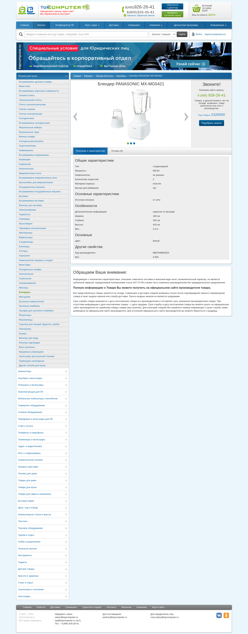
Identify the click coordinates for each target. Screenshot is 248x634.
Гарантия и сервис (92, 607)
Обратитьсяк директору (172, 6)
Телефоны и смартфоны (43, 433)
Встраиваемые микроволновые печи (38, 177)
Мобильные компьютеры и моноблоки (43, 398)
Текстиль (43, 521)
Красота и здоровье (43, 576)
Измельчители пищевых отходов (36, 260)
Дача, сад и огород (43, 508)
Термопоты (24, 214)
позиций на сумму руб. (207, 8)
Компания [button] (156, 25)
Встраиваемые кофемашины (34, 155)
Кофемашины (26, 150)
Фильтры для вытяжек (30, 205)
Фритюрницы (26, 232)
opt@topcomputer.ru (65, 620)
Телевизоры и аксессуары (43, 440)
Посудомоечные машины (32, 187)
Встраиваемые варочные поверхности (39, 91)
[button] (128, 143)
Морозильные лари (29, 132)
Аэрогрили (24, 255)
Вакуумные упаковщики (31, 352)
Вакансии (126, 607)
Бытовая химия (43, 501)
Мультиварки (25, 223)
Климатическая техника (43, 460)
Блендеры (24, 292)
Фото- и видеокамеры (43, 453)
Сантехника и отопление (43, 589)
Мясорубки (24, 297)
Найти (182, 34)
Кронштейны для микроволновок (36, 182)
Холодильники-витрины (31, 141)
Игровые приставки (43, 467)
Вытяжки (23, 196)
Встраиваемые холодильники (34, 123)
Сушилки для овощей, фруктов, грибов (39, 324)
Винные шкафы (27, 136)
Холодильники (26, 118)
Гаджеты (43, 562)
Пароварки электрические (32, 228)
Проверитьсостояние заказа (172, 14)
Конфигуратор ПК (65, 25)
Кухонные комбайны (29, 306)
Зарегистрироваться (215, 34)
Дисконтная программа (186, 25)
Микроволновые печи (30, 173)
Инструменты (43, 555)
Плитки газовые (27, 109)
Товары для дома (43, 480)
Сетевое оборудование (43, 412)
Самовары (24, 219)
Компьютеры (43, 371)
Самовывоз (134, 25)
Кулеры (23, 333)
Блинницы (24, 246)
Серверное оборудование (43, 405)
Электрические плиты (30, 100)
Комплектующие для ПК (43, 392)
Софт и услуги (43, 426)
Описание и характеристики (90, 151)
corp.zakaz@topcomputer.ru (165, 617)
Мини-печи (24, 86)
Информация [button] (218, 25)
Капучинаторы (26, 168)
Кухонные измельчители (31, 301)
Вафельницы (26, 237)
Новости (41, 607)
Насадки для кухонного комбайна (36, 310)
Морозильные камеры (30, 127)
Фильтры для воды (28, 338)
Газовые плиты (27, 95)
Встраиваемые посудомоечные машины (40, 191)
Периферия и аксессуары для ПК (43, 419)
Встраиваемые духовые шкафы (35, 81)
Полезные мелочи (43, 549)
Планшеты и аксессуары (43, 385)
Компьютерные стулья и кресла (43, 514)
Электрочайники (27, 210)
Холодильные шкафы (30, 269)
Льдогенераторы (27, 145)
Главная (24, 25)
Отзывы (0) (117, 151)
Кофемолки (25, 164)
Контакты (111, 607)
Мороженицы (26, 319)
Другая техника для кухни (32, 365)
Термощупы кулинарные (31, 361)
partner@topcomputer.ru (115, 617)
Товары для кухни (43, 487)
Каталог (41, 25)
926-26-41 (139, 6)
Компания (142, 607)
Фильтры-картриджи (29, 342)
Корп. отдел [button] (92, 25)
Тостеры (23, 251)
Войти (199, 34)
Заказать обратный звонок (141, 15)
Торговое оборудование (43, 528)
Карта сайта (158, 607)
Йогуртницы (25, 315)
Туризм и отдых (43, 535)
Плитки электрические (30, 114)
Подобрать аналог (211, 123)
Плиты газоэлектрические (32, 104)
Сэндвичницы (26, 242)
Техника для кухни (43, 76)
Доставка (114, 25)
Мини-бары (25, 264)
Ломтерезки (25, 329)
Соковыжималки (27, 283)
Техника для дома (43, 473)
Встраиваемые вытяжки (31, 200)
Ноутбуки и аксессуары (43, 378)
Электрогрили (26, 274)
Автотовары (43, 596)
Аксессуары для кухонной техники (36, 356)
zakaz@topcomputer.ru (66, 617)
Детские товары (43, 569)
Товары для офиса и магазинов (43, 494)
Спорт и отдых (43, 583)
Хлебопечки (25, 278)
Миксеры (23, 287)
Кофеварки (24, 159)
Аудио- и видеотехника (43, 446)
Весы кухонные (27, 347)
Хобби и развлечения (43, 542)
